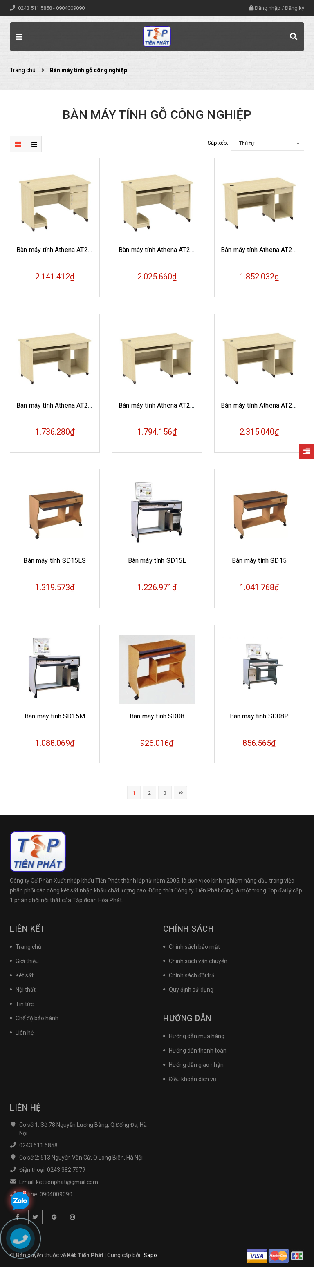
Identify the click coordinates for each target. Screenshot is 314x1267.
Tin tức (25, 1004)
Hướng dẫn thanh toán (198, 1050)
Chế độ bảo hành (37, 1018)
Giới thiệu (27, 961)
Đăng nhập (267, 8)
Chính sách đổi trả (192, 975)
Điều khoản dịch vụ (192, 1079)
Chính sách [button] (188, 929)
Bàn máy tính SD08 (157, 716)
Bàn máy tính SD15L (157, 560)
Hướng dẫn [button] (187, 1018)
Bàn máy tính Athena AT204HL (59, 250)
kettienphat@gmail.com (67, 1182)
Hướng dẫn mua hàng (196, 1036)
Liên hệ (25, 1032)
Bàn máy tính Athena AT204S (57, 405)
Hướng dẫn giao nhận (196, 1065)
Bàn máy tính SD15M (55, 716)
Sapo (150, 1255)
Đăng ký (294, 8)
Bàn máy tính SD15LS (54, 560)
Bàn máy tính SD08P (259, 716)
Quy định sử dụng (191, 989)
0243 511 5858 (35, 8)
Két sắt (25, 975)
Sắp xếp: (218, 143)
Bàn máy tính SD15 (259, 560)
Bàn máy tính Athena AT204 (260, 250)
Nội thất (26, 989)
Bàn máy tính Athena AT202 (260, 405)
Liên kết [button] (27, 929)
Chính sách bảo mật (194, 947)
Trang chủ (28, 947)
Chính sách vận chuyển (198, 961)
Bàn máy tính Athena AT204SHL (164, 250)
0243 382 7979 (66, 1170)
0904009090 (70, 8)
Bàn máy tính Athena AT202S (160, 405)
